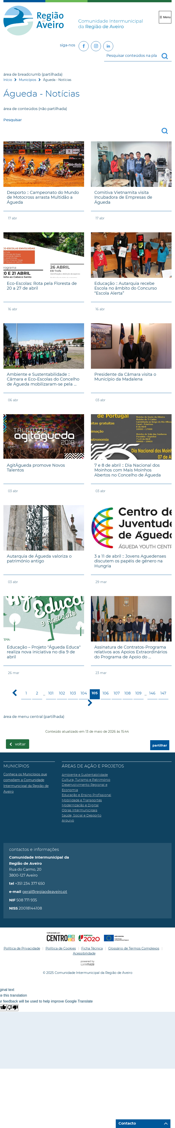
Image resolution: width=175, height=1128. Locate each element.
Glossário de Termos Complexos (133, 948)
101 (51, 693)
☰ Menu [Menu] (165, 17)
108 (127, 693)
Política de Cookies (61, 948)
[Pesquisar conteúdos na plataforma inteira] (167, 56)
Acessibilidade (84, 953)
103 (73, 693)
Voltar (20, 744)
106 (106, 693)
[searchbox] (138, 55)
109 (138, 693)
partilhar (159, 745)
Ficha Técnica (92, 948)
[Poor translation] (12, 1007)
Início (7, 80)
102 (62, 693)
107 (117, 693)
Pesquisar (12, 120)
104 (84, 693)
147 (163, 693)
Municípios (27, 80)
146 (152, 693)
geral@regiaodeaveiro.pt (44, 892)
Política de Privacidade (22, 948)
